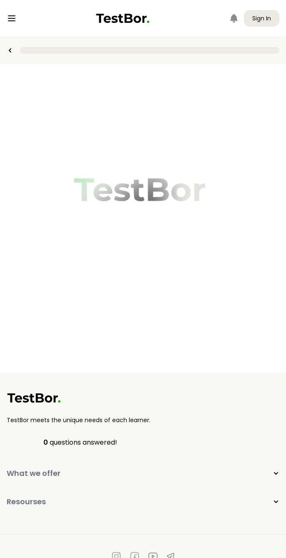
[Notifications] (234, 18)
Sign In (261, 18)
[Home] (122, 18)
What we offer (143, 473)
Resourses (143, 501)
